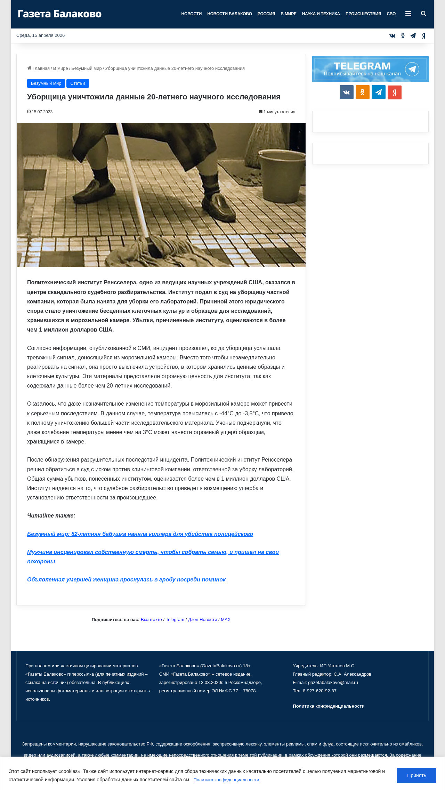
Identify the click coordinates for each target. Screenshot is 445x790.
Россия (266, 13)
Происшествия (363, 13)
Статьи (77, 83)
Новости (191, 13)
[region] (222, 773)
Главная (38, 68)
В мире (288, 13)
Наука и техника (321, 13)
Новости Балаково (229, 13)
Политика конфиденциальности (230, 780)
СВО (391, 13)
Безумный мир (86, 68)
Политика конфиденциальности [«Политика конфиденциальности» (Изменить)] (328, 706)
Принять (416, 776)
